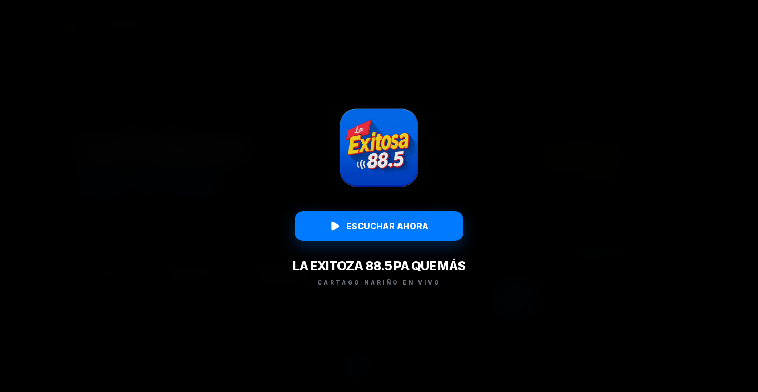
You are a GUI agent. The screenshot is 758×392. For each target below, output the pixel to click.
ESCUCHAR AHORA (379, 226)
